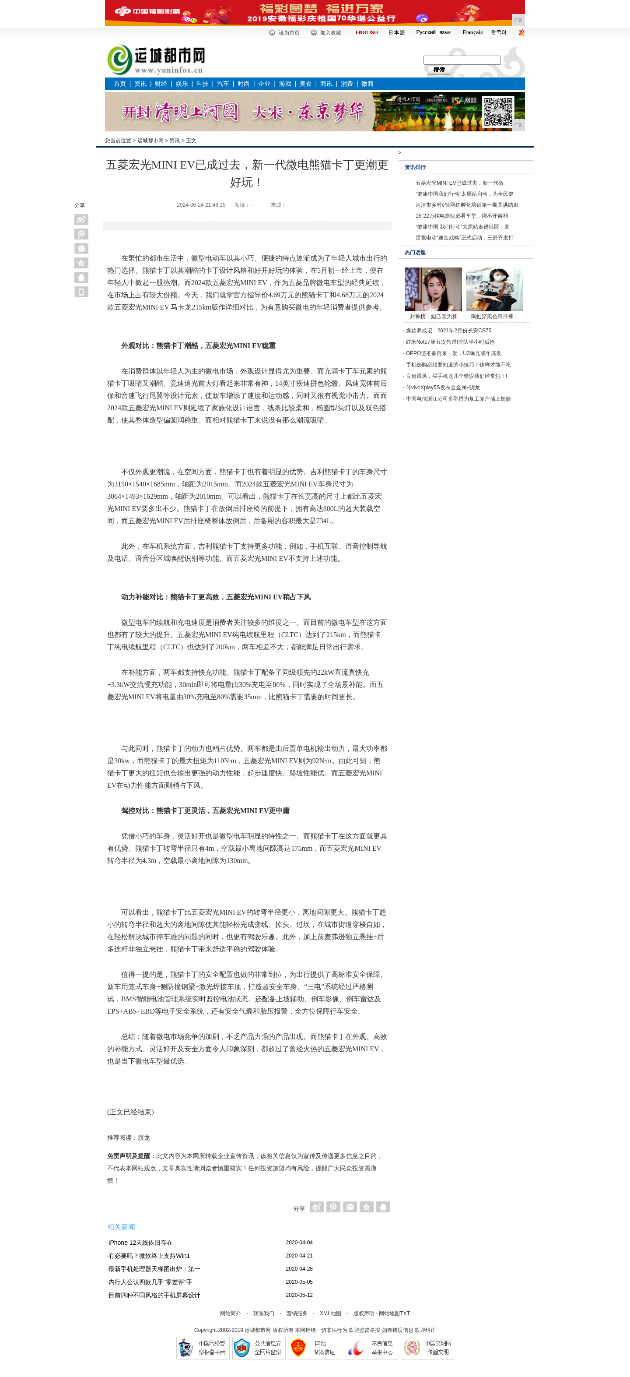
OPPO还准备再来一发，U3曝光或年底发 (453, 353)
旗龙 (144, 1137)
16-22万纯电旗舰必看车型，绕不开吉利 (462, 216)
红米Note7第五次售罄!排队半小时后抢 (450, 342)
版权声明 (364, 1313)
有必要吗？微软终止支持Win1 (149, 1255)
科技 (202, 83)
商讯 (326, 83)
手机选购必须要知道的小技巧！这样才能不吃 (458, 365)
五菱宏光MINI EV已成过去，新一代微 (460, 183)
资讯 (140, 83)
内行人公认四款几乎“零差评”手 (150, 1281)
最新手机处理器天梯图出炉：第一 (154, 1268)
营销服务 (297, 1313)
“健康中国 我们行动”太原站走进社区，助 (463, 227)
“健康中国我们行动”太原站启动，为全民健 (465, 194)
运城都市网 (150, 140)
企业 (264, 83)
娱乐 (182, 83)
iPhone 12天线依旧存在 (140, 1242)
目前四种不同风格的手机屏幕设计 (154, 1295)
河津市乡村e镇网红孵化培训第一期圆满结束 (467, 205)
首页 (120, 83)
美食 (306, 83)
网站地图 (389, 1313)
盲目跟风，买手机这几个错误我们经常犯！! (456, 376)
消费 (347, 83)
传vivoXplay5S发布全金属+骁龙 (443, 387)
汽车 (223, 83)
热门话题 (415, 253)
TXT (405, 1313)
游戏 (285, 83)
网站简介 (230, 1313)
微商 (367, 83)
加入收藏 (330, 33)
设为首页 (289, 33)
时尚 (244, 83)
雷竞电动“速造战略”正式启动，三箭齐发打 (465, 238)
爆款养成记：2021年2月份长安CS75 (448, 331)
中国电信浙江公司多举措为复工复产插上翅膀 (458, 399)
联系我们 (263, 1313)
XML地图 (330, 1313)
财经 (161, 83)
